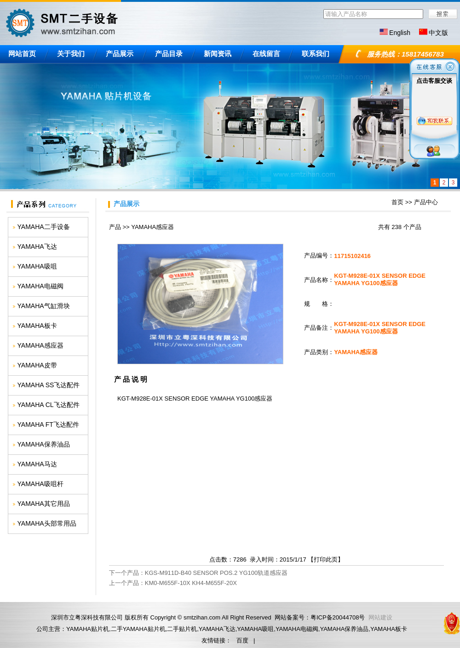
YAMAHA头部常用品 (46, 523)
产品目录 (169, 53)
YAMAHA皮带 (37, 365)
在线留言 (266, 53)
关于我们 (71, 53)
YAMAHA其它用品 (43, 503)
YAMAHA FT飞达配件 (48, 424)
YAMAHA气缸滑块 (43, 306)
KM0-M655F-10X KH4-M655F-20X (191, 582)
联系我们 (315, 53)
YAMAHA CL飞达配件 (48, 404)
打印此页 (326, 559)
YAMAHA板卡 (37, 325)
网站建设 (380, 617)
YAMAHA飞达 (37, 246)
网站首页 (22, 53)
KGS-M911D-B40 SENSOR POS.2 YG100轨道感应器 (216, 572)
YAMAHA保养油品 (43, 444)
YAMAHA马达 (37, 464)
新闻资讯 (217, 53)
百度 (242, 640)
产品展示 (119, 53)
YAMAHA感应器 (40, 345)
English (399, 32)
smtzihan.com (202, 617)
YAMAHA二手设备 (43, 226)
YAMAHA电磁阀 (40, 286)
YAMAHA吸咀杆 (40, 483)
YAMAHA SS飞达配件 (48, 385)
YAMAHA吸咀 (37, 266)
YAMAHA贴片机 (87, 628)
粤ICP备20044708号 (337, 617)
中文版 (438, 32)
